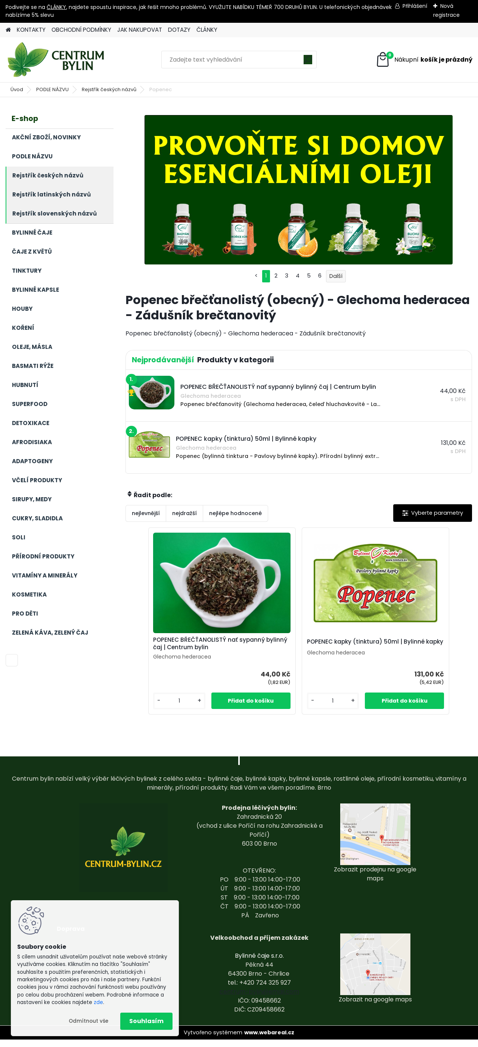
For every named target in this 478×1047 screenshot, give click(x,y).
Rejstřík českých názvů (109, 89)
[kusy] (208, 708)
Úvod (16, 89)
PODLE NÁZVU (52, 89)
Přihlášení (415, 6)
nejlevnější (146, 513)
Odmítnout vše (88, 1021)
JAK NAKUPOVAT (139, 30)
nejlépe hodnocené (235, 513)
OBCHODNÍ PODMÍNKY (81, 30)
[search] (308, 62)
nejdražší (184, 513)
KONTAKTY (31, 30)
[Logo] (57, 59)
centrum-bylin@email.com (259, 999)
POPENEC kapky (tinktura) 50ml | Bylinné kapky (354, 646)
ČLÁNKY (56, 7)
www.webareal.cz (269, 1040)
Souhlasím (146, 1021)
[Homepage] (8, 30)
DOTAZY (179, 30)
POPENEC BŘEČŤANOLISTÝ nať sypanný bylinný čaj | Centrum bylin (235, 647)
